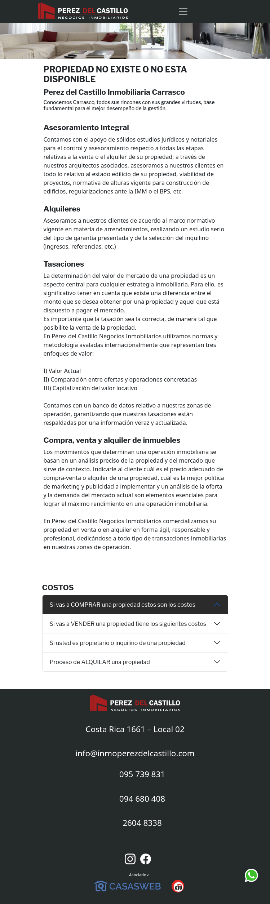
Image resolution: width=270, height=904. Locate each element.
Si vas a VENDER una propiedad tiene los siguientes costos (128, 623)
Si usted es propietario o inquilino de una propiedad (118, 643)
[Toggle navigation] (183, 11)
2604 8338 (142, 822)
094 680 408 (142, 798)
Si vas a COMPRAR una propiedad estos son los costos (123, 604)
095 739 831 (142, 774)
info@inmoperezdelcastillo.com (135, 753)
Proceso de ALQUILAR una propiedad (100, 662)
